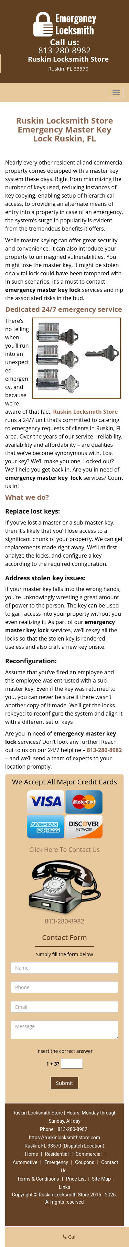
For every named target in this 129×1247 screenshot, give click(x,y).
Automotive (25, 1162)
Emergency (56, 1162)
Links (64, 1187)
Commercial (88, 1154)
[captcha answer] (72, 1064)
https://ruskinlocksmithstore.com (64, 1137)
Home (31, 1154)
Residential (57, 1154)
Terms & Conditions (38, 1179)
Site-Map (101, 1179)
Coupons (84, 1162)
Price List (76, 1179)
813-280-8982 (64, 50)
